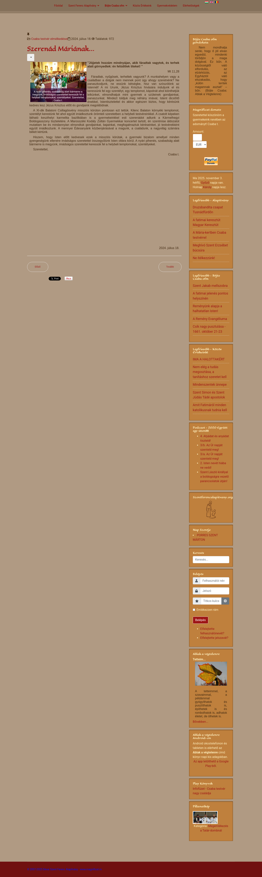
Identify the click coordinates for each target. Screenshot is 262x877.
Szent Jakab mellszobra (210, 286)
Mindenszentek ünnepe (210, 384)
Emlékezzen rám (207, 610)
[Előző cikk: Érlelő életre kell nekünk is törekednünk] (37, 267)
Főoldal (58, 5)
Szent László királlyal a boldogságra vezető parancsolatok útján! (214, 476)
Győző (205, 182)
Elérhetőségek (191, 5)
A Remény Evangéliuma (210, 319)
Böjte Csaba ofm (114, 5)
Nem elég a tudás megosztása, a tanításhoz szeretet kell (209, 372)
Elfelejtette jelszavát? (214, 638)
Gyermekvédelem (167, 5)
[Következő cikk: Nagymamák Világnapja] (170, 267)
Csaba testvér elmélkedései (49, 39)
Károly (207, 187)
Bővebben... (200, 721)
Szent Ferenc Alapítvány (82, 5)
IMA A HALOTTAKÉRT (209, 359)
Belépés (200, 620)
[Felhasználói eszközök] (30, 57)
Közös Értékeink (142, 5)
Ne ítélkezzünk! (204, 258)
